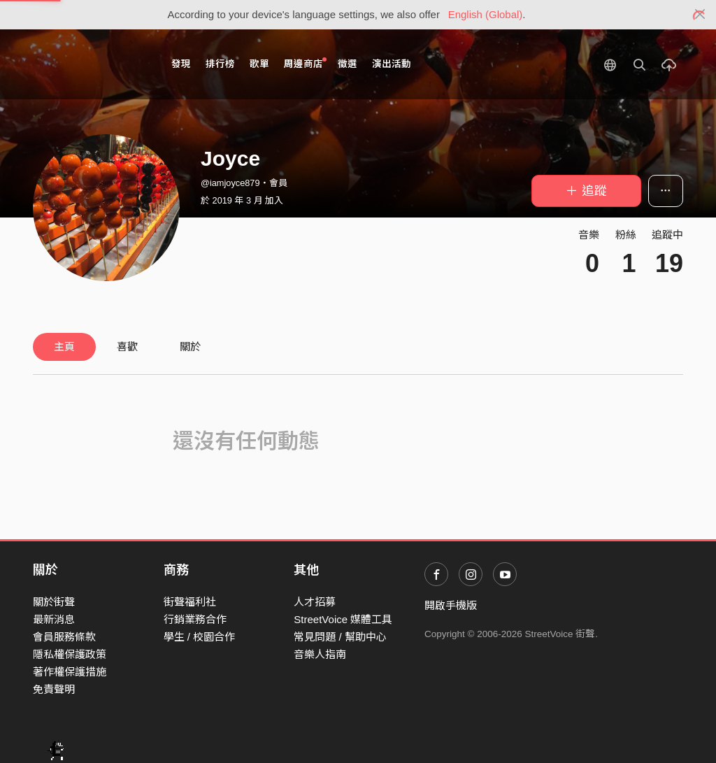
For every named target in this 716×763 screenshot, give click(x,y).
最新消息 (54, 619)
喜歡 (127, 346)
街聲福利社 (190, 602)
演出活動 (391, 64)
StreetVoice (90, 64)
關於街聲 (54, 602)
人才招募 (315, 602)
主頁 (64, 346)
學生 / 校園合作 (200, 637)
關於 (190, 346)
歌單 (259, 64)
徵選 (347, 64)
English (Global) (485, 14)
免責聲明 (54, 689)
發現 (181, 64)
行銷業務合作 (195, 619)
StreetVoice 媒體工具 (343, 619)
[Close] (700, 14)
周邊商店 (305, 63)
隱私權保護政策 (69, 654)
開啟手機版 (450, 605)
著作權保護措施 (69, 672)
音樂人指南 (320, 654)
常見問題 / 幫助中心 (340, 637)
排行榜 (220, 64)
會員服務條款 (64, 637)
